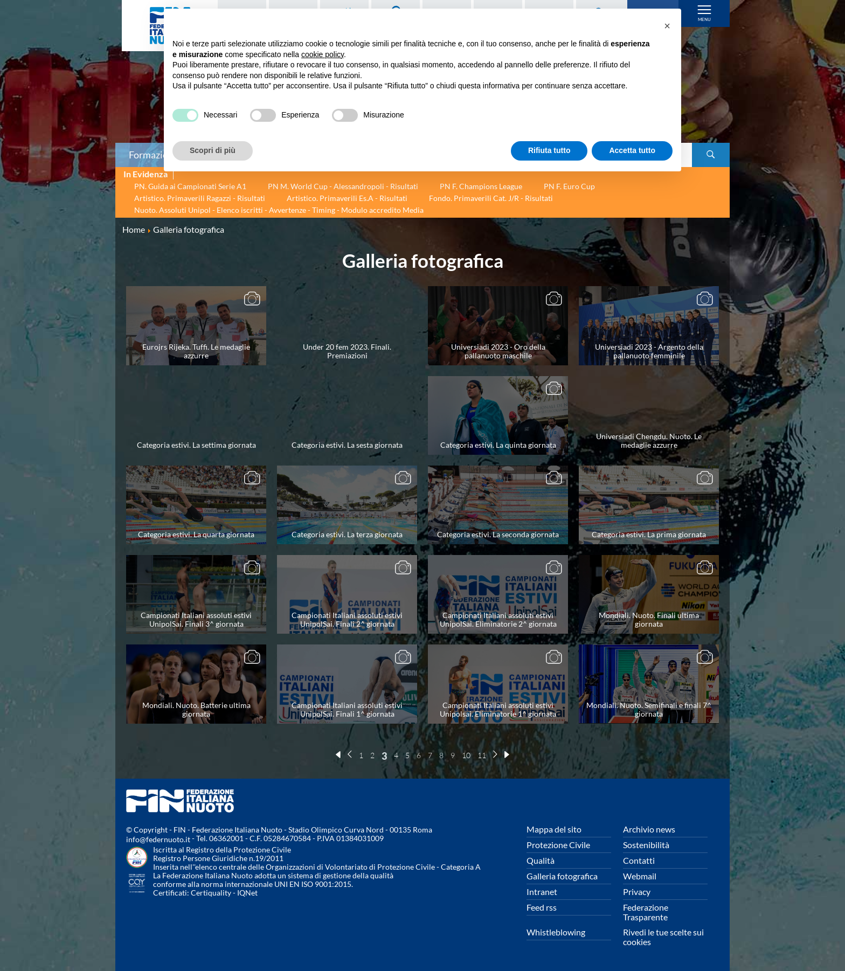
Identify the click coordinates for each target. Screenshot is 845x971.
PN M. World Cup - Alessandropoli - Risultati (343, 186)
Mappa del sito (554, 829)
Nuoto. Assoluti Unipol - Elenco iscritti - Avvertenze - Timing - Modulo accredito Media (279, 209)
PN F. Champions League (481, 186)
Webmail (639, 876)
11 (481, 755)
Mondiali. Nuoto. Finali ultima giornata (649, 619)
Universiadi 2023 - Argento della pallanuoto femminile (649, 351)
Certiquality (211, 892)
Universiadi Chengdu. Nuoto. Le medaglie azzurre (649, 440)
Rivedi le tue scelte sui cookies (663, 937)
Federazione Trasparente (645, 912)
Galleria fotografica (562, 876)
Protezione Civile (558, 845)
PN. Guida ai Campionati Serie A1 (190, 186)
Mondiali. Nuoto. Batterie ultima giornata (196, 709)
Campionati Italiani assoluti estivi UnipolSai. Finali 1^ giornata (347, 709)
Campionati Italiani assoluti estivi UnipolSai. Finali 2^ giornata (347, 619)
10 (466, 755)
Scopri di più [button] (213, 150)
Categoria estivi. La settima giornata (196, 444)
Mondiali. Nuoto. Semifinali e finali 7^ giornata (648, 709)
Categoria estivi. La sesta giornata (347, 444)
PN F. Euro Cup (569, 186)
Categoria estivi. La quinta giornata (498, 444)
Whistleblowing (556, 932)
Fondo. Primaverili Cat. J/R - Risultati (491, 198)
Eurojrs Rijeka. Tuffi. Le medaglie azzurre (196, 351)
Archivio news (649, 829)
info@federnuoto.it (158, 839)
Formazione (153, 154)
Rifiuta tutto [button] (549, 150)
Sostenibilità (646, 845)
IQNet (247, 892)
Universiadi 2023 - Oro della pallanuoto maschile (498, 351)
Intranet (542, 891)
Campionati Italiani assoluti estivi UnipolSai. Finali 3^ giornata (196, 619)
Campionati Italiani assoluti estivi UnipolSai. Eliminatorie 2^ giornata (498, 619)
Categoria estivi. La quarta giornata (196, 534)
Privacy (636, 891)
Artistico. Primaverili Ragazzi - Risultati (199, 198)
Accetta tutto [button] (632, 150)
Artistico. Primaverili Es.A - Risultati (347, 198)
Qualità (541, 860)
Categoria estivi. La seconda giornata (498, 534)
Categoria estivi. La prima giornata (649, 534)
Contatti (639, 860)
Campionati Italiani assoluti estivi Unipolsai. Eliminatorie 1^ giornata (498, 709)
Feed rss (542, 907)
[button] (667, 25)
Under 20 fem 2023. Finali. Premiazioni (347, 351)
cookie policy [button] (322, 54)
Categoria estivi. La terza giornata (347, 534)
